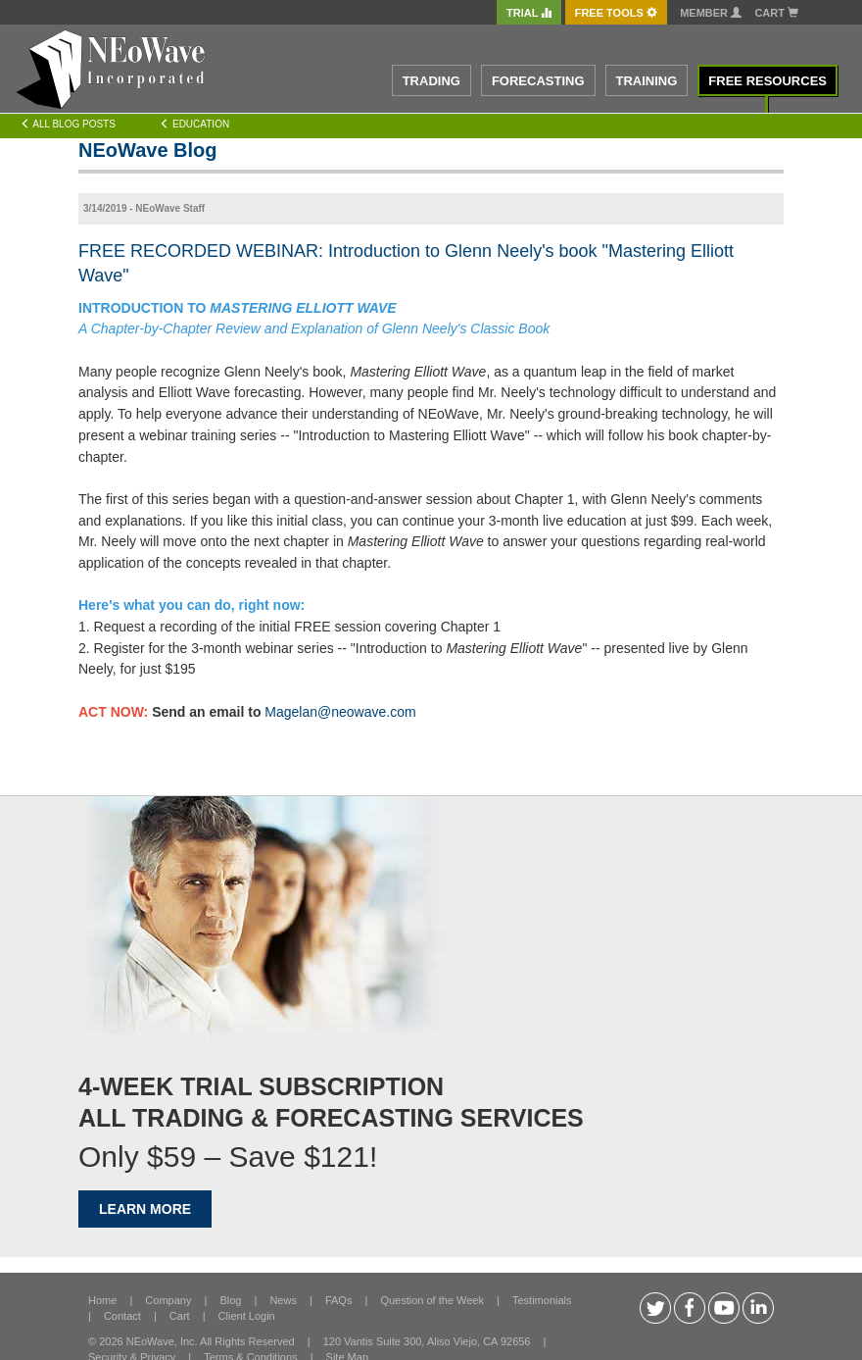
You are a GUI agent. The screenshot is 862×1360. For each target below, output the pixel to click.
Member (711, 13)
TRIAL (528, 13)
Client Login (246, 1316)
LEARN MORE (145, 1209)
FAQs (339, 1300)
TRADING (431, 81)
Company (168, 1300)
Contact (122, 1316)
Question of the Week (432, 1300)
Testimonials (542, 1300)
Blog (230, 1300)
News (283, 1300)
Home (102, 1300)
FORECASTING (538, 81)
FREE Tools (616, 13)
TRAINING (647, 81)
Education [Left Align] (194, 124)
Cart (776, 13)
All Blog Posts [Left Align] (68, 124)
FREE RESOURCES (767, 81)
